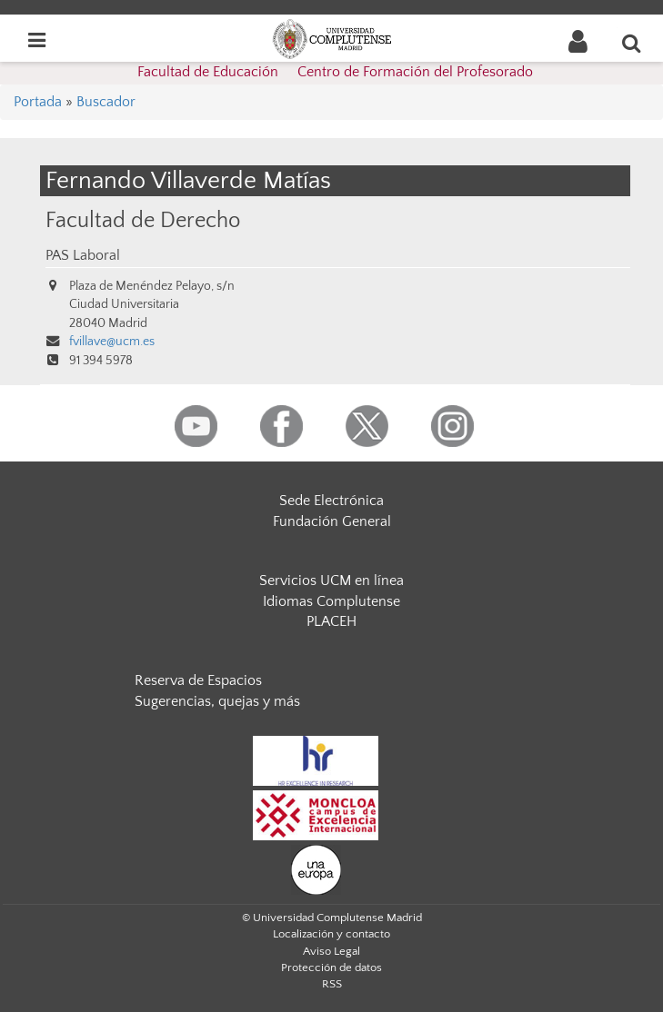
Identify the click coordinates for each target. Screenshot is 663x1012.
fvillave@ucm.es (112, 341)
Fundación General (332, 521)
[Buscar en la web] (632, 42)
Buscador (106, 102)
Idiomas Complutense (331, 601)
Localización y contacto (331, 934)
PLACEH (331, 621)
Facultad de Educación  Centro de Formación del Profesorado (335, 72)
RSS (332, 983)
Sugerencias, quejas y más (217, 701)
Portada (38, 102)
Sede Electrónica (331, 500)
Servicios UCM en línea (331, 580)
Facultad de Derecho (142, 220)
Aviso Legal (331, 951)
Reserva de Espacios (198, 680)
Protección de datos (331, 967)
